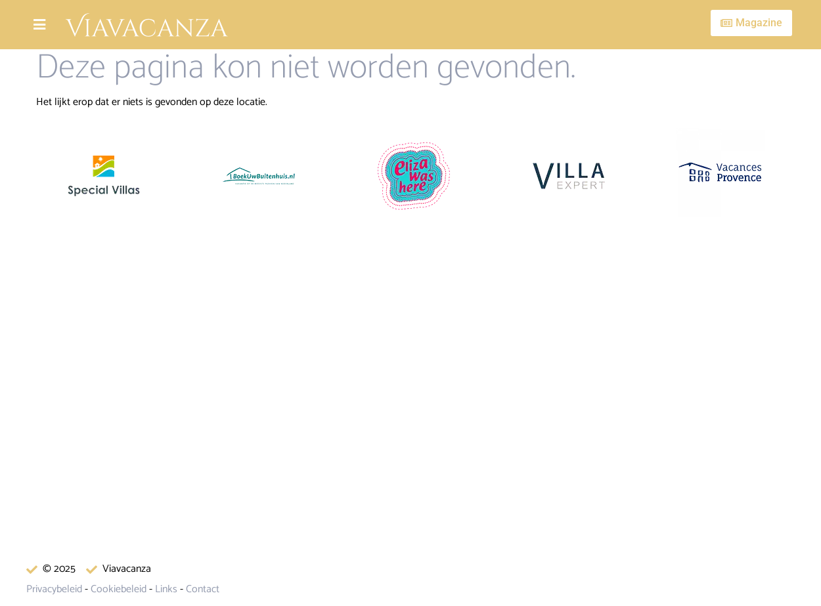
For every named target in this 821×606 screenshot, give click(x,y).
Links (166, 589)
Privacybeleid (54, 589)
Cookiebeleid (118, 589)
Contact (202, 589)
